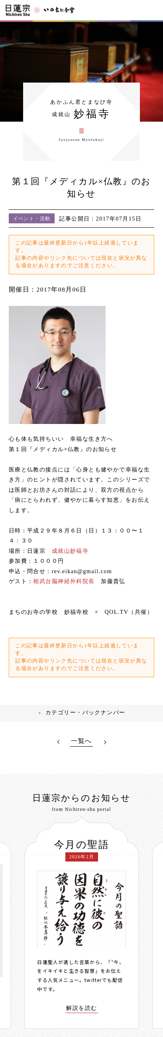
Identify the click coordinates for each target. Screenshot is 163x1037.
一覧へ (81, 741)
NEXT (105, 742)
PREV (58, 742)
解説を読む (81, 1008)
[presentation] (18, 922)
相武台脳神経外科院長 (63, 581)
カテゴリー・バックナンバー (86, 712)
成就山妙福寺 (70, 551)
